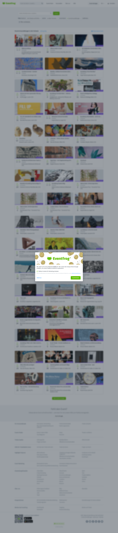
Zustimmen (75, 278)
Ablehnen (39, 278)
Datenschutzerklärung (76, 273)
